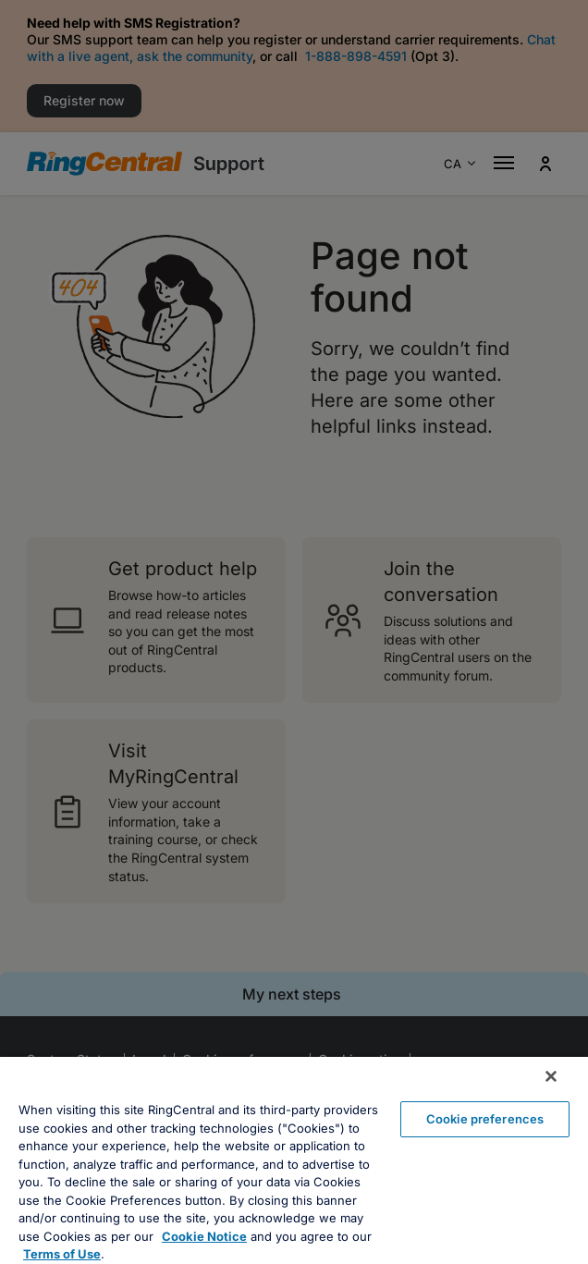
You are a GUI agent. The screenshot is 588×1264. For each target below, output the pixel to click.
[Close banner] (551, 1076)
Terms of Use (62, 1253)
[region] (294, 1160)
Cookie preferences (485, 1118)
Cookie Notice (204, 1236)
